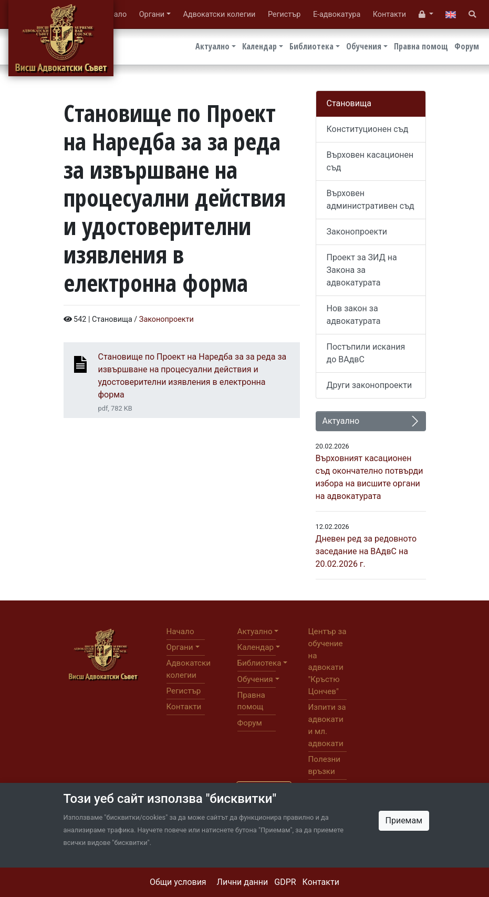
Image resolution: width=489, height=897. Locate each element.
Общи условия (178, 882)
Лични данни (242, 882)
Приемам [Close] (404, 820)
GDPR (285, 882)
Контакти (321, 882)
